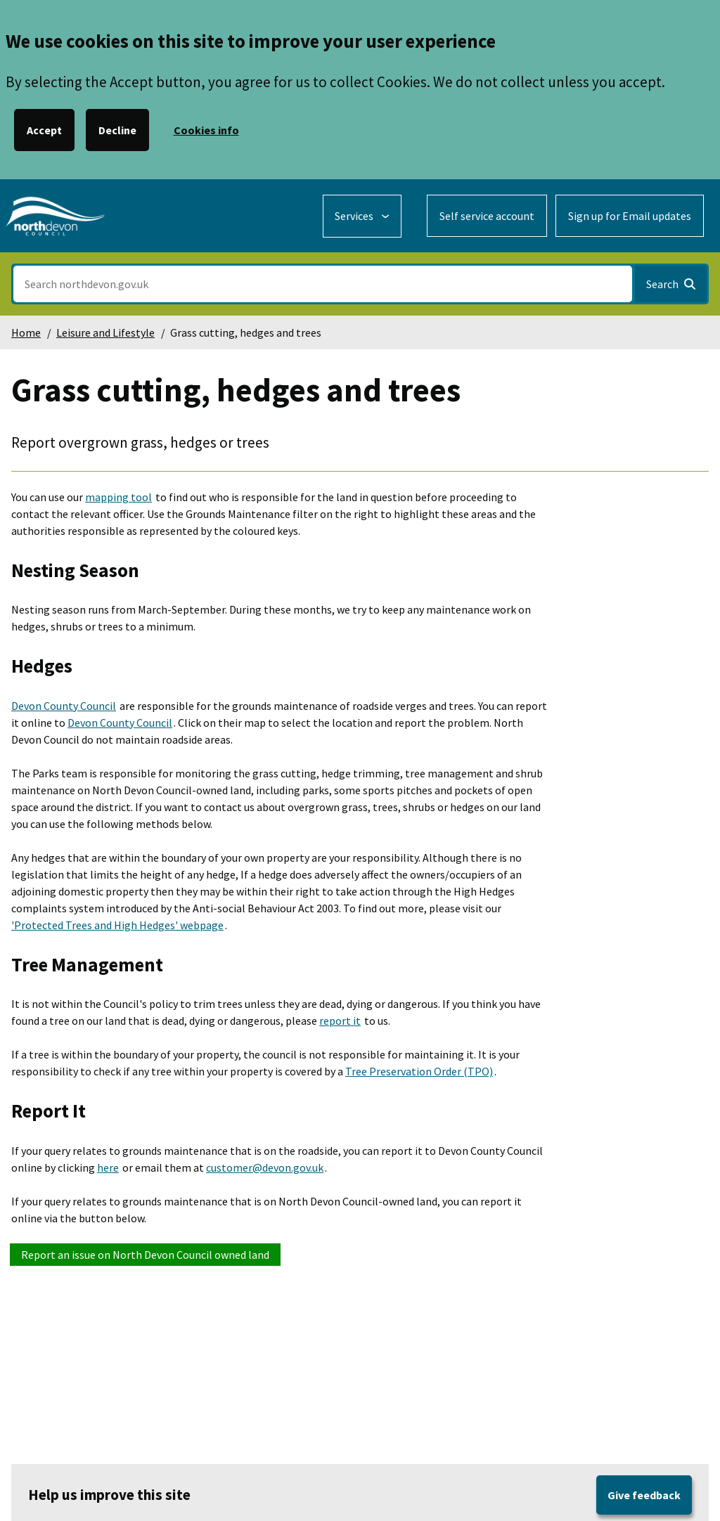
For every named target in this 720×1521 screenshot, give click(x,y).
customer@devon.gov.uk (264, 1167)
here (108, 1167)
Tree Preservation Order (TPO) (419, 1071)
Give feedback (644, 1495)
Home (26, 332)
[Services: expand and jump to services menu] (362, 216)
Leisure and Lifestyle (105, 332)
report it (340, 1021)
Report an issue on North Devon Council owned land (145, 1255)
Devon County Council (63, 706)
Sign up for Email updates (629, 216)
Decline (117, 130)
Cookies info (206, 130)
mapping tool (118, 497)
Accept (44, 130)
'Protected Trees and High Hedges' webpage (117, 925)
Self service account (486, 216)
